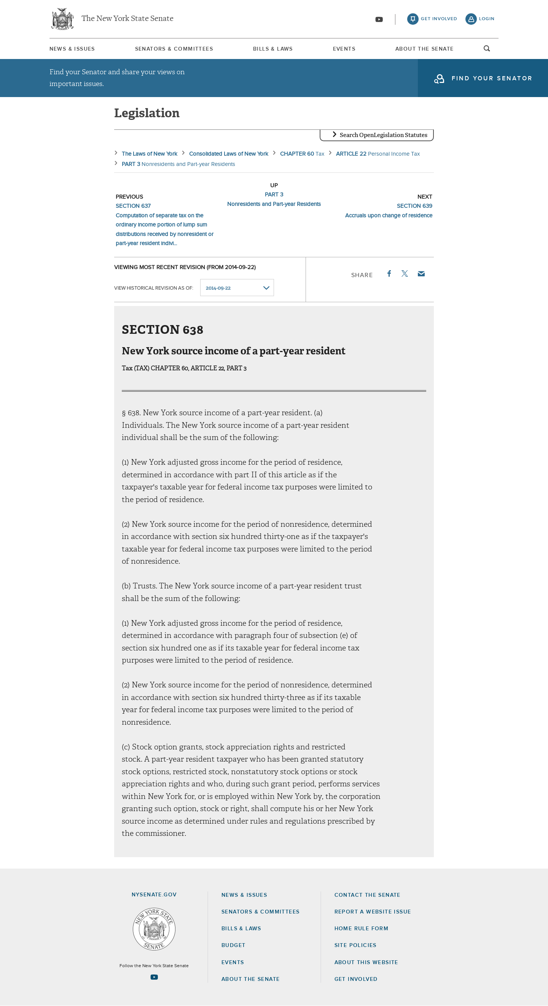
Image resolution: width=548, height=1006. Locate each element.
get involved (439, 19)
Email (420, 273)
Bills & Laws (273, 49)
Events (344, 49)
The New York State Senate (127, 19)
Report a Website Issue (373, 912)
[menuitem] (72, 48)
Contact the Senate (368, 895)
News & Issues (72, 49)
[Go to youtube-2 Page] (154, 977)
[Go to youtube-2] (379, 19)
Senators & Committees (174, 49)
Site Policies (356, 945)
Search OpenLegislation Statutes (383, 135)
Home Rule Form (362, 928)
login (487, 19)
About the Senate (250, 979)
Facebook (388, 273)
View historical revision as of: (153, 287)
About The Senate (424, 49)
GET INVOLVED (356, 979)
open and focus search (487, 50)
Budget (233, 945)
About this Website (366, 962)
